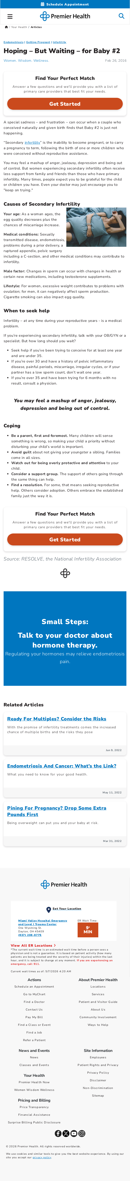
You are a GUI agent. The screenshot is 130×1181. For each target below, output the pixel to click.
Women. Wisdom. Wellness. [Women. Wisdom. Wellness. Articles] (26, 60)
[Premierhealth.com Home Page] (6, 27)
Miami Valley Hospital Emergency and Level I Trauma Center (42, 922)
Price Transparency (34, 1107)
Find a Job (34, 1032)
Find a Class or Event (34, 1025)
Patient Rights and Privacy (98, 1065)
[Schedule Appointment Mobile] (65, 4)
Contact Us (34, 1009)
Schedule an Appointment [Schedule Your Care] (34, 987)
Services (98, 994)
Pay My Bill (34, 1017)
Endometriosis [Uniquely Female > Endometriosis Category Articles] (13, 42)
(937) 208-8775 (30, 935)
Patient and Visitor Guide (98, 1002)
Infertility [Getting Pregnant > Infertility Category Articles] (59, 42)
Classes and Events (34, 1065)
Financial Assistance (34, 1115)
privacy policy (42, 1157)
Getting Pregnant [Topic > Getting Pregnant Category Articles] (38, 42)
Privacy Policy (98, 1073)
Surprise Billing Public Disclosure (34, 1122)
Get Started (65, 104)
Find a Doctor (34, 1002)
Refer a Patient (34, 1040)
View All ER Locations (33, 945)
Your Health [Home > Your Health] (19, 27)
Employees (98, 1057)
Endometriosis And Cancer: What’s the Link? (61, 766)
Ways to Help (98, 1025)
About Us (98, 1009)
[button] (10, 16)
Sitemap (98, 1096)
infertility (32, 142)
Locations (98, 987)
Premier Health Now (34, 1082)
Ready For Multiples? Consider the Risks (56, 719)
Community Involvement (98, 1017)
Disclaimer (98, 1080)
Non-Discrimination (98, 1088)
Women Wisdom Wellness (34, 1090)
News (34, 1057)
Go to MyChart (34, 994)
